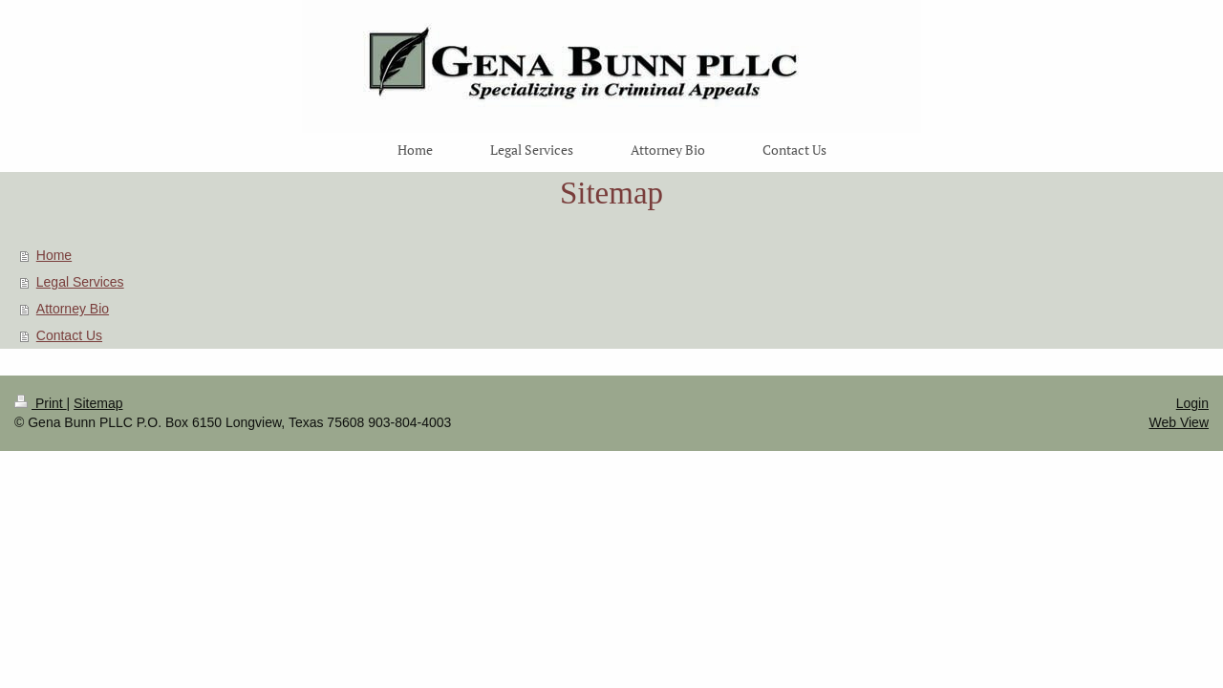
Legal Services (80, 282)
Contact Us (69, 335)
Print (40, 403)
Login (1192, 403)
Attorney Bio (72, 308)
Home (54, 255)
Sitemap (98, 403)
